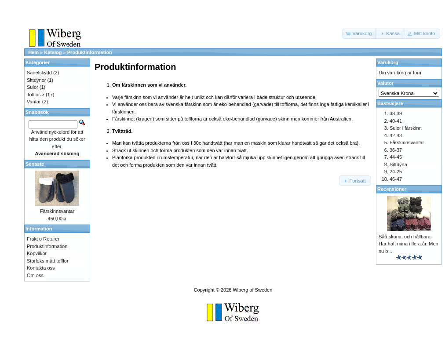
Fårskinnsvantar (57, 211)
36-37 (396, 150)
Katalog (53, 52)
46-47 (396, 179)
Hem (33, 52)
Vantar (34, 101)
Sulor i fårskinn (406, 128)
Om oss (35, 275)
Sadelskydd (39, 72)
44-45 (396, 157)
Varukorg (387, 62)
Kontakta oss (41, 267)
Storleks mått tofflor (48, 260)
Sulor (32, 87)
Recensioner (391, 189)
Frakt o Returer (43, 238)
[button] (359, 34)
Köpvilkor (37, 253)
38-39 (396, 113)
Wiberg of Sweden (252, 289)
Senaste (35, 164)
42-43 (396, 135)
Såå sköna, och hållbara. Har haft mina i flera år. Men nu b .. (408, 244)
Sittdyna (398, 164)
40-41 (396, 121)
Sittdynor (36, 80)
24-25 (396, 171)
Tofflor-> (35, 94)
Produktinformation (89, 52)
